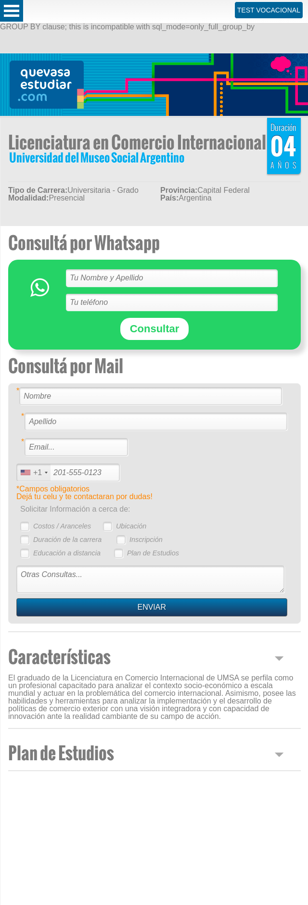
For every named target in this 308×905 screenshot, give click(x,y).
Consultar (155, 329)
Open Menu (11, 11)
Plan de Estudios (153, 553)
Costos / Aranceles (62, 526)
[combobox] (34, 472)
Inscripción (146, 539)
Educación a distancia (67, 553)
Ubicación (131, 526)
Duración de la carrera (67, 539)
